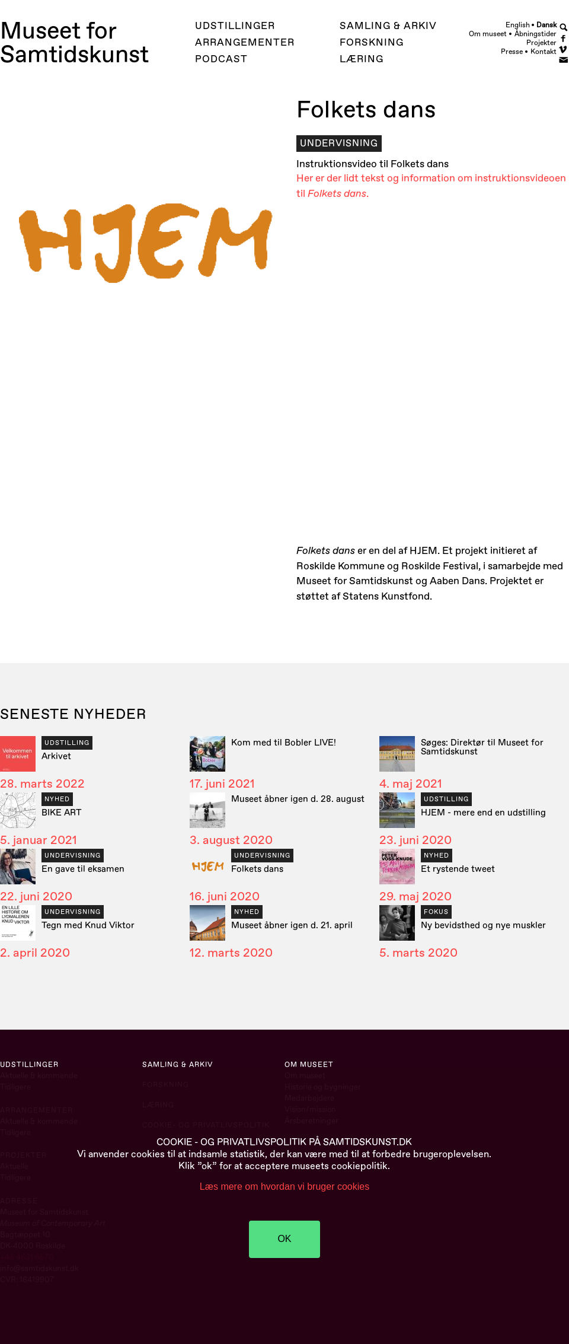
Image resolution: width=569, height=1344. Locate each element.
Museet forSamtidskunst (74, 43)
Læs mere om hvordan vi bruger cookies (284, 1186)
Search (564, 27)
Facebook (564, 38)
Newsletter (564, 59)
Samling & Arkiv (388, 26)
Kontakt (543, 51)
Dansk (546, 25)
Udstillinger (235, 26)
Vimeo (564, 48)
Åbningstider (535, 34)
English (518, 25)
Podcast (221, 59)
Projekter (541, 43)
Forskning (372, 42)
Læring (361, 59)
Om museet (488, 34)
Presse (512, 51)
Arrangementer (245, 42)
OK (284, 1239)
